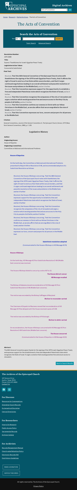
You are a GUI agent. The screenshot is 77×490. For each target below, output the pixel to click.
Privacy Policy (38, 486)
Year (13, 38)
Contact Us (6, 384)
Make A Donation (11, 467)
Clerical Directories (9, 412)
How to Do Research (9, 424)
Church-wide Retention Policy (13, 451)
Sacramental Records (9, 431)
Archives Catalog (8, 435)
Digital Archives (62, 5)
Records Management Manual (12, 448)
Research (12, 17)
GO (70, 10)
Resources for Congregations (12, 401)
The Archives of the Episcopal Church (21, 374)
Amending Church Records (11, 405)
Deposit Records (11, 473)
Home (5, 17)
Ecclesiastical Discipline (11, 408)
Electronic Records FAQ (10, 455)
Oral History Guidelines (10, 458)
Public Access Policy (9, 428)
